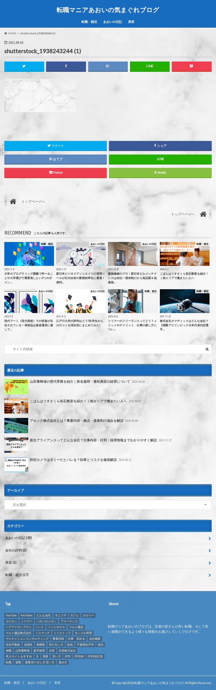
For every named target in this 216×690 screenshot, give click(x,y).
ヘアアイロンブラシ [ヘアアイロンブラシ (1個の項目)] (19, 627)
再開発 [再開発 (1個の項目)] (40, 644)
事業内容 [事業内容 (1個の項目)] (58, 638)
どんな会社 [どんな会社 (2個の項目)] (44, 615)
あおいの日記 (112, 22)
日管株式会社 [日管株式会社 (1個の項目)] (67, 650)
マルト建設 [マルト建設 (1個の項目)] (76, 627)
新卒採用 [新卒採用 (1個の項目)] (39, 650)
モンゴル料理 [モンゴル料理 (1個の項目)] (83, 633)
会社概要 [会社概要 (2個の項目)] (95, 638)
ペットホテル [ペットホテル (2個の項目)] (56, 627)
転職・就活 (89, 22)
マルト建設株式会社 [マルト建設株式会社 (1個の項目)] (19, 633)
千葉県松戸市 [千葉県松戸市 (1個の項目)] (85, 644)
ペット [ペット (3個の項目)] (39, 627)
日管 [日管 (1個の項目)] (52, 650)
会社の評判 (16, 550)
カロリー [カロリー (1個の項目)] (88, 615)
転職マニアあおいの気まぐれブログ (108, 10)
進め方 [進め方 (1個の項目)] (63, 662)
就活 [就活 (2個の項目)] (100, 644)
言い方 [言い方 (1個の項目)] (56, 656)
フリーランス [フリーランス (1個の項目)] (69, 621)
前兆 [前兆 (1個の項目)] (70, 644)
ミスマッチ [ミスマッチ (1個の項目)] (42, 633)
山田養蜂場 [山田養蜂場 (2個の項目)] (22, 650)
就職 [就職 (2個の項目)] (8, 650)
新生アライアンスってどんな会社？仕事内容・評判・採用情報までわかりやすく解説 (88, 445)
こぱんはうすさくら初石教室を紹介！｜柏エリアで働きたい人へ (73, 406)
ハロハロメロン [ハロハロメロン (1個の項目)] (46, 621)
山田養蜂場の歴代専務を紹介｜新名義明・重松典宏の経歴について (75, 386)
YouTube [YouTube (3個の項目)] (11, 615)
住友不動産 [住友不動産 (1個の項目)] (13, 644)
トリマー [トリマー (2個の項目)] (26, 621)
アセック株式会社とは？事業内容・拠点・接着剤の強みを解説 (71, 425)
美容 (131, 22)
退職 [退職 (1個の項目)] (18, 662)
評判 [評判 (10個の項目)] (67, 656)
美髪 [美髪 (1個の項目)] (45, 656)
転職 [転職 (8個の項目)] (8, 662)
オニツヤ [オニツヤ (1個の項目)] (60, 615)
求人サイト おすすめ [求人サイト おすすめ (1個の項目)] (19, 656)
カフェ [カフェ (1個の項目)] (74, 615)
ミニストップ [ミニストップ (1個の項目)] (62, 633)
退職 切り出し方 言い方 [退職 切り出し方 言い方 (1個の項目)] (39, 662)
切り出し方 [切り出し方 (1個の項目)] (56, 644)
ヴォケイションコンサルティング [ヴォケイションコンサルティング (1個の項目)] (27, 638)
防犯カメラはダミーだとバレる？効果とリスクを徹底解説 (68, 464)
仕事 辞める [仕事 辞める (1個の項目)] (76, 638)
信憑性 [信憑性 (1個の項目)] (28, 644)
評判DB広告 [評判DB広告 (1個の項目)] (95, 656)
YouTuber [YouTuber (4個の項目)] (27, 615)
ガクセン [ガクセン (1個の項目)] (11, 621)
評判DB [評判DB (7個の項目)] (79, 656)
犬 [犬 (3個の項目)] (37, 656)
